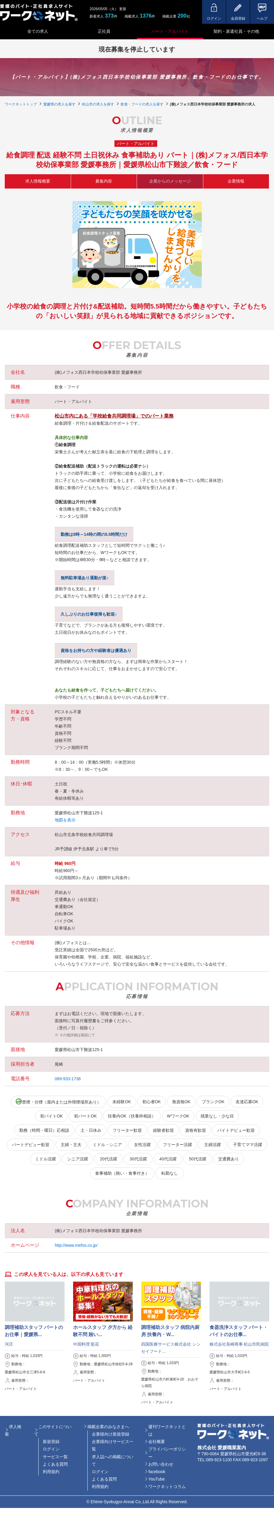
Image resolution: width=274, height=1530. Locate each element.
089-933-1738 (68, 1078)
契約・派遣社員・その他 (236, 31)
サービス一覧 (55, 1456)
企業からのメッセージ (170, 181)
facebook (156, 1471)
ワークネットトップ (21, 104)
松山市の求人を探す (98, 104)
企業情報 (236, 181)
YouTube (156, 1479)
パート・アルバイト (170, 31)
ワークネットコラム (167, 1486)
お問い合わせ (160, 1464)
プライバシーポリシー (167, 1453)
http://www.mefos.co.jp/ (76, 1245)
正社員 (104, 31)
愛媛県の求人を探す (59, 104)
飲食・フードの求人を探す (142, 104)
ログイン (51, 1449)
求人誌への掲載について (112, 1460)
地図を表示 (65, 820)
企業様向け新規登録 (110, 1434)
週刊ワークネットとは (167, 1430)
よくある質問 (55, 1464)
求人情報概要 (37, 181)
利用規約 (51, 1471)
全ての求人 (37, 31)
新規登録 (51, 1441)
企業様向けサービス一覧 (112, 1445)
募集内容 (103, 181)
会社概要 (156, 1441)
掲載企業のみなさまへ (108, 1426)
